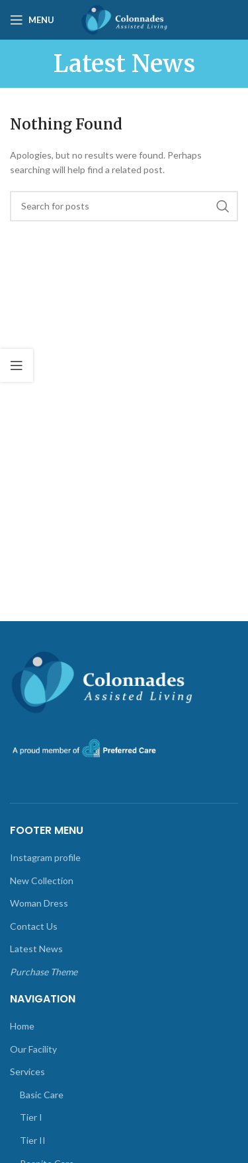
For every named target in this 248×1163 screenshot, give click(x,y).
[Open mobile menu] (32, 20)
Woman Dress (39, 903)
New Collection (41, 880)
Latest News (36, 948)
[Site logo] (124, 18)
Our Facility (33, 1049)
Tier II (33, 1140)
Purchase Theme (43, 971)
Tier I (31, 1117)
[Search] (124, 206)
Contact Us (34, 926)
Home (22, 1026)
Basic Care (41, 1094)
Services (27, 1071)
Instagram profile (45, 857)
